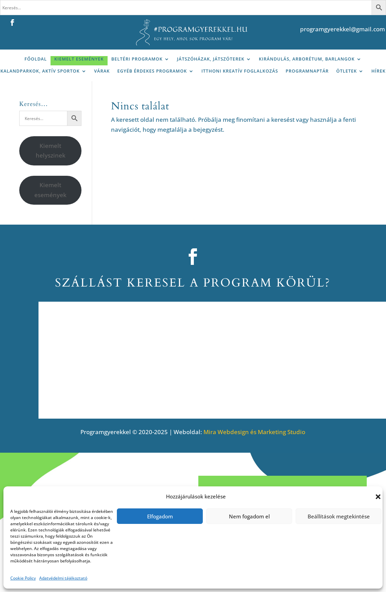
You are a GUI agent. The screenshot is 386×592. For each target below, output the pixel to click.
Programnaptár (307, 71)
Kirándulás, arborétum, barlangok (307, 59)
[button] (378, 496)
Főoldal (35, 59)
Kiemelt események (79, 59)
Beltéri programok (137, 59)
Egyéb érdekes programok (152, 71)
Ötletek (346, 71)
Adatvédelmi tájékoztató (63, 578)
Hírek (378, 71)
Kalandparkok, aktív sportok (40, 71)
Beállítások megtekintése (339, 516)
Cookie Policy (23, 578)
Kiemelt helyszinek (50, 151)
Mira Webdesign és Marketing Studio (254, 432)
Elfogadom (160, 516)
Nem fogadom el (249, 516)
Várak (102, 71)
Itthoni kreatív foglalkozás (239, 71)
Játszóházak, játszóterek (210, 59)
